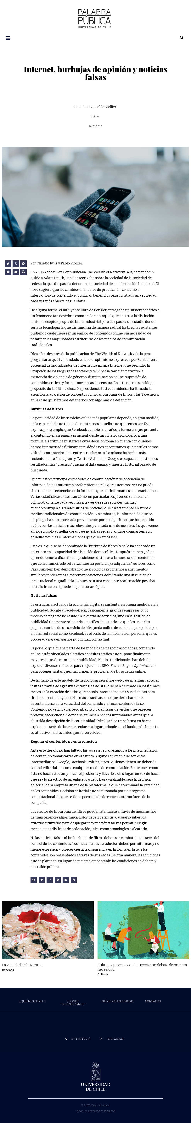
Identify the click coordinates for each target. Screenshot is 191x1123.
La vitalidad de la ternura (22, 963)
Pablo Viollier (105, 106)
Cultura (103, 973)
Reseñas (8, 969)
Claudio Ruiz (82, 106)
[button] (8, 262)
